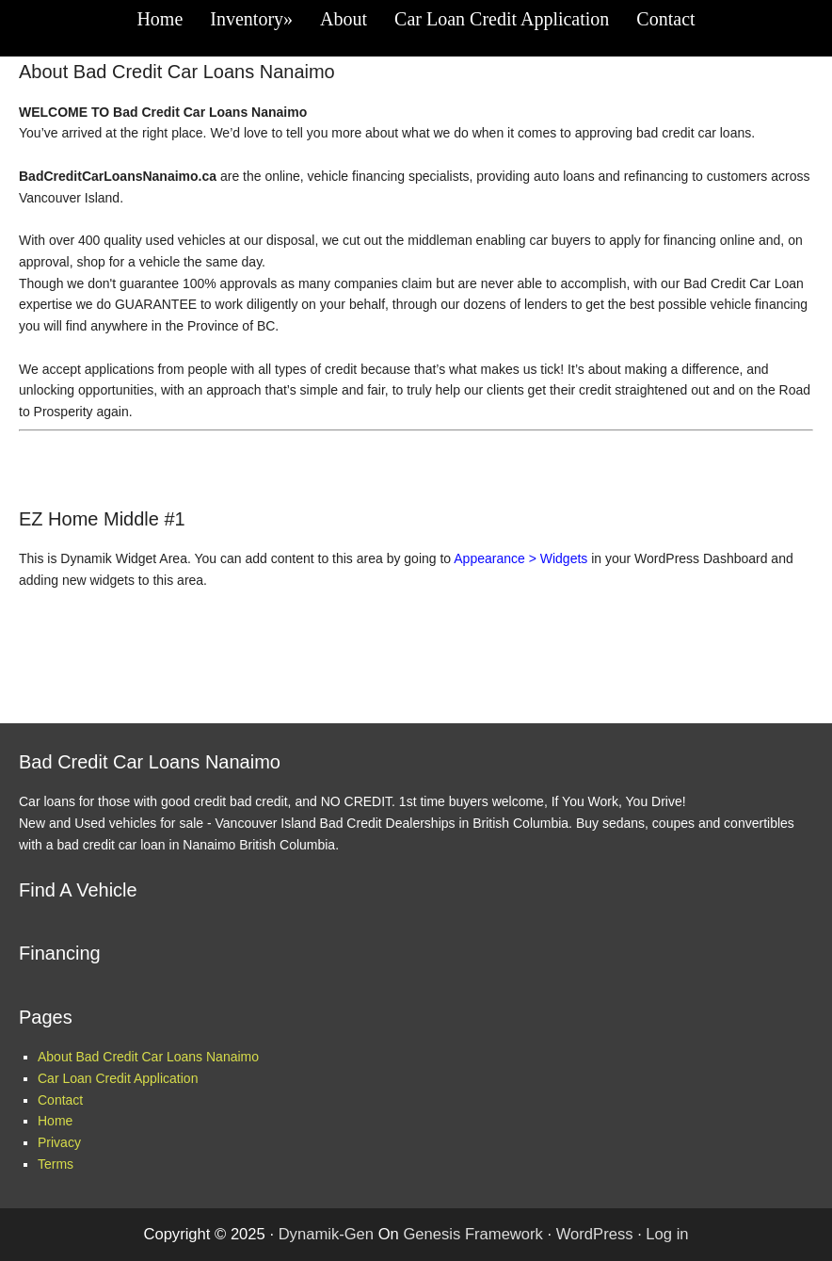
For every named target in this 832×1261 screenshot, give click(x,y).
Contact (60, 1099)
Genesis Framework (472, 1234)
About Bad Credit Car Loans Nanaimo (148, 1056)
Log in (667, 1234)
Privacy (59, 1142)
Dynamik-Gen (326, 1234)
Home (55, 1120)
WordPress (594, 1234)
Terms (55, 1164)
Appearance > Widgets (520, 558)
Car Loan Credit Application (118, 1078)
